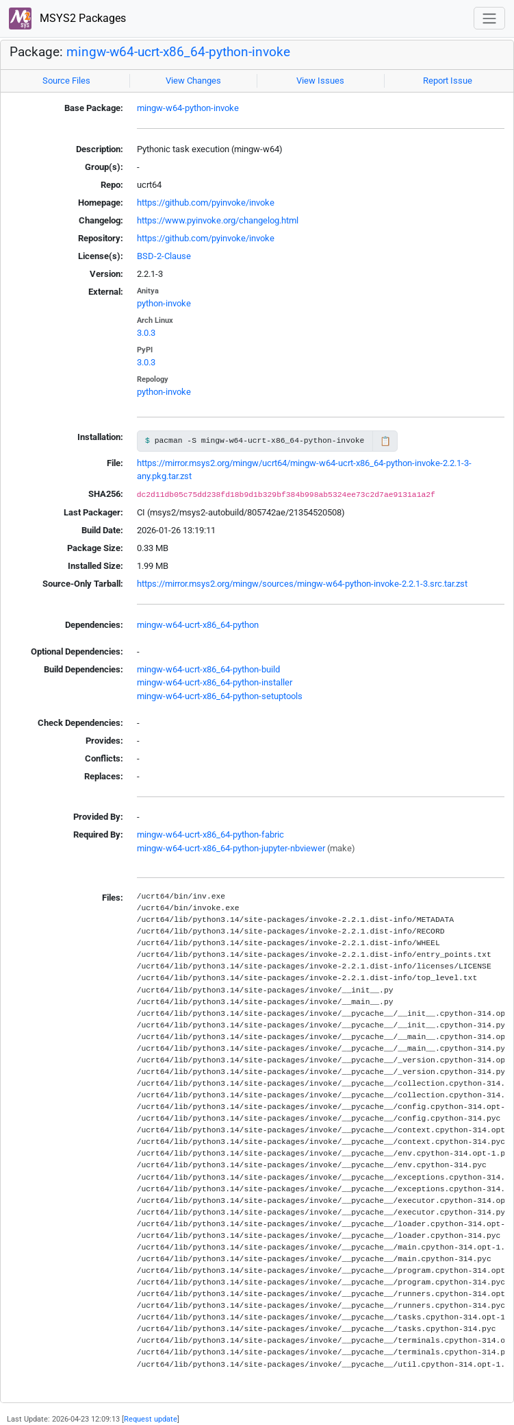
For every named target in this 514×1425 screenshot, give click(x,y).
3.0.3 (146, 333)
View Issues (320, 80)
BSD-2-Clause (164, 256)
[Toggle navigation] (489, 18)
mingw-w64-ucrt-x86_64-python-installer (214, 682)
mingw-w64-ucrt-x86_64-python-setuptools (220, 696)
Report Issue (447, 80)
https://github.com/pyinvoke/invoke (205, 202)
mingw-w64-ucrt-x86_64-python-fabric (210, 834)
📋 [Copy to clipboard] (385, 441)
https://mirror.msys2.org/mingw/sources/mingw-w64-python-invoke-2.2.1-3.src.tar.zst (302, 583)
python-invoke (164, 303)
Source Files (66, 80)
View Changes (193, 80)
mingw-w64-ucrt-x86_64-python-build (208, 669)
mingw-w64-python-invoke (188, 108)
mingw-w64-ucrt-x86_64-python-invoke (178, 52)
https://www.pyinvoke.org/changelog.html (217, 220)
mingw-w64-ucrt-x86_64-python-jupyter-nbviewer (231, 848)
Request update (150, 1419)
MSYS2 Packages (67, 19)
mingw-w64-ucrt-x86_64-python (198, 625)
